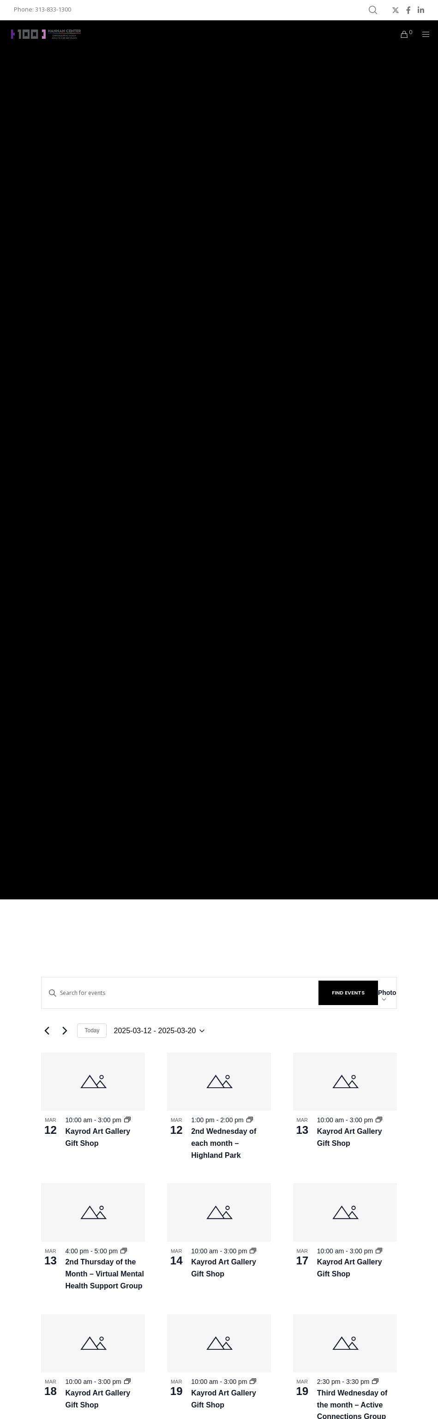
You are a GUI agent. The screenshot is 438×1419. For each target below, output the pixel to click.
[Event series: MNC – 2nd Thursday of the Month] (123, 1251)
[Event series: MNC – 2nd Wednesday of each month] (249, 1120)
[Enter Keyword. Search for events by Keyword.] (180, 993)
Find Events (348, 992)
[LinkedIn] (421, 10)
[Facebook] (408, 10)
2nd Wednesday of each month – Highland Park (223, 1143)
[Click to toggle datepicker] (159, 1031)
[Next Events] (64, 1030)
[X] (395, 10)
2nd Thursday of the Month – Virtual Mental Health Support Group (104, 1274)
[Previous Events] (46, 1030)
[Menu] (422, 34)
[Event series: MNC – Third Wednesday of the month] (375, 1381)
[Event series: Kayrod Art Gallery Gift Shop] (127, 1120)
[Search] (372, 10)
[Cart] (400, 34)
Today (91, 1030)
